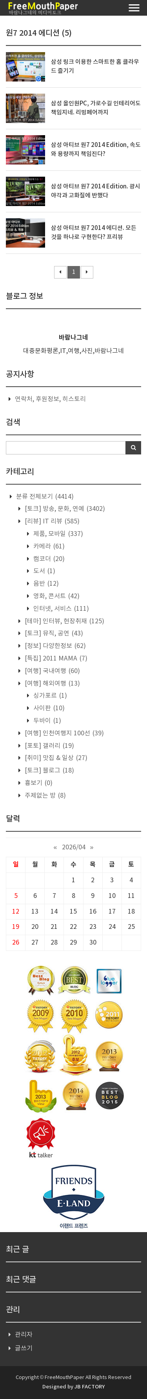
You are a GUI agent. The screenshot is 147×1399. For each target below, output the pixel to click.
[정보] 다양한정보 (54, 646)
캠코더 (48, 559)
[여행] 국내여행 (51, 671)
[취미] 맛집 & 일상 (55, 758)
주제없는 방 (44, 795)
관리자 (24, 1334)
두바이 (46, 720)
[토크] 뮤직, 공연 (53, 633)
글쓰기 (24, 1348)
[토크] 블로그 (48, 770)
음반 (45, 583)
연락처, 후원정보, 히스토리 (50, 399)
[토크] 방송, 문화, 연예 (64, 508)
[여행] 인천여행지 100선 (63, 733)
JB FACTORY (89, 1387)
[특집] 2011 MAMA (55, 658)
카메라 (48, 546)
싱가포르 (49, 695)
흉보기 (38, 783)
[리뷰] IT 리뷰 (51, 521)
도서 (43, 571)
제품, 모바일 (57, 534)
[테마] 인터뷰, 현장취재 (63, 621)
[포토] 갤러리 (48, 745)
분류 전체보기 (44, 496)
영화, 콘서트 (56, 596)
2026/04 (73, 847)
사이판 (48, 708)
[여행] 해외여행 (51, 683)
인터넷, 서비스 (60, 608)
